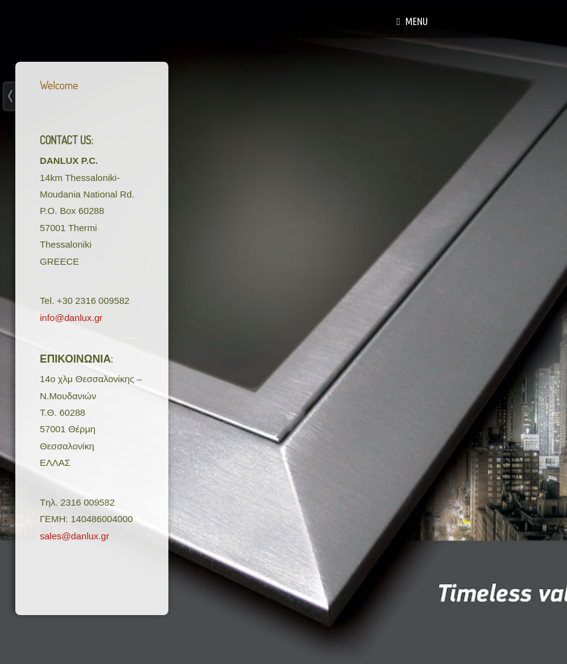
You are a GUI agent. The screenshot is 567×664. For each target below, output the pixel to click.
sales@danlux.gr (74, 536)
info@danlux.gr (71, 317)
